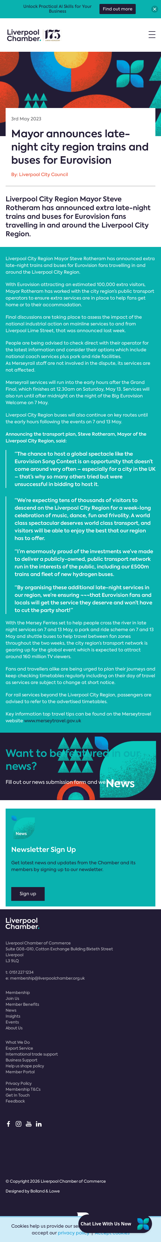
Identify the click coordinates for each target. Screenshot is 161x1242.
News (11, 1010)
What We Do (18, 1042)
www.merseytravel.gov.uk (52, 721)
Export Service (19, 1048)
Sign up (28, 894)
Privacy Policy (19, 1083)
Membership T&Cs (23, 1089)
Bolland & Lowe (45, 1191)
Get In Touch (18, 1095)
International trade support (32, 1054)
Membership (18, 992)
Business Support (21, 1060)
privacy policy (73, 1233)
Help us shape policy (25, 1065)
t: (19, 972)
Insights (13, 1016)
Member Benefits (22, 1004)
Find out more (117, 9)
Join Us (12, 998)
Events (12, 1022)
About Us (14, 1027)
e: (45, 978)
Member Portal (20, 1071)
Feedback (15, 1101)
